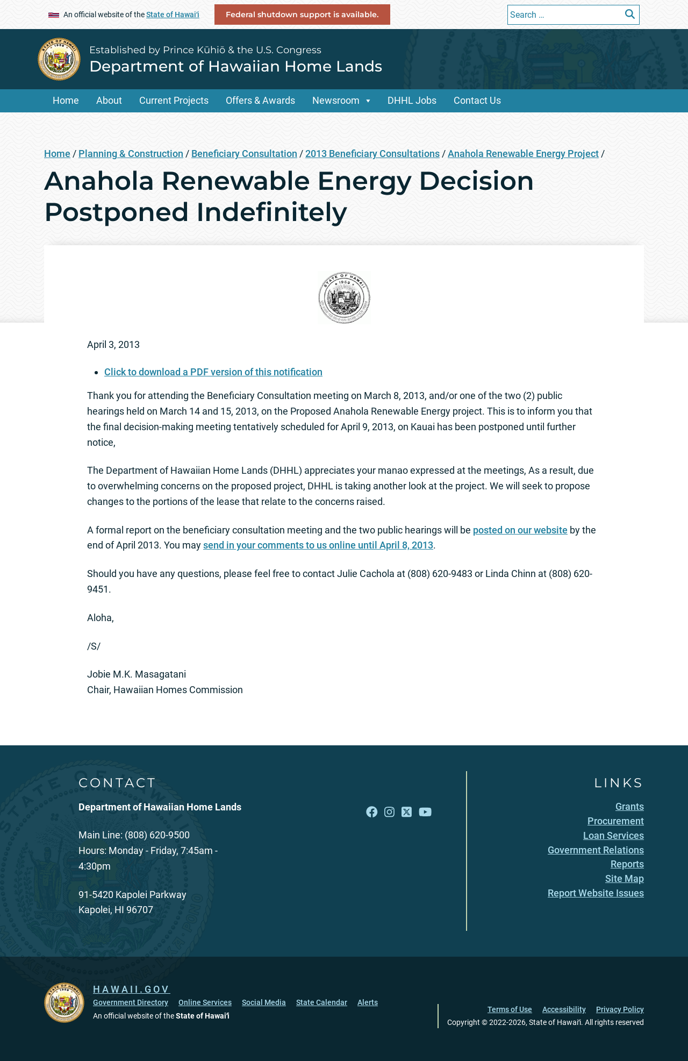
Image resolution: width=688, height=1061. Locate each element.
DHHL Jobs (412, 100)
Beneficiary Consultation (244, 153)
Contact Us (477, 100)
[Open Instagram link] (389, 812)
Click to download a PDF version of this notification (213, 372)
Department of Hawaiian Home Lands (235, 66)
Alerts (367, 1002)
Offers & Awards (260, 100)
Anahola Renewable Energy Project (523, 153)
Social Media (264, 1002)
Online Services (205, 1002)
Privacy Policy (620, 1009)
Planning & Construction (130, 153)
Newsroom (336, 100)
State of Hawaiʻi (172, 14)
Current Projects (174, 100)
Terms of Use (510, 1009)
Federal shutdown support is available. (302, 14)
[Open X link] (407, 812)
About (109, 100)
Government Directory (130, 1002)
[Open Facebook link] (372, 812)
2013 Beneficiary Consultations (372, 153)
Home (66, 100)
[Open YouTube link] (425, 812)
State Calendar (321, 1002)
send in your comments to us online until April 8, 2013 (318, 545)
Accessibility (564, 1009)
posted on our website (520, 530)
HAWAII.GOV (131, 989)
